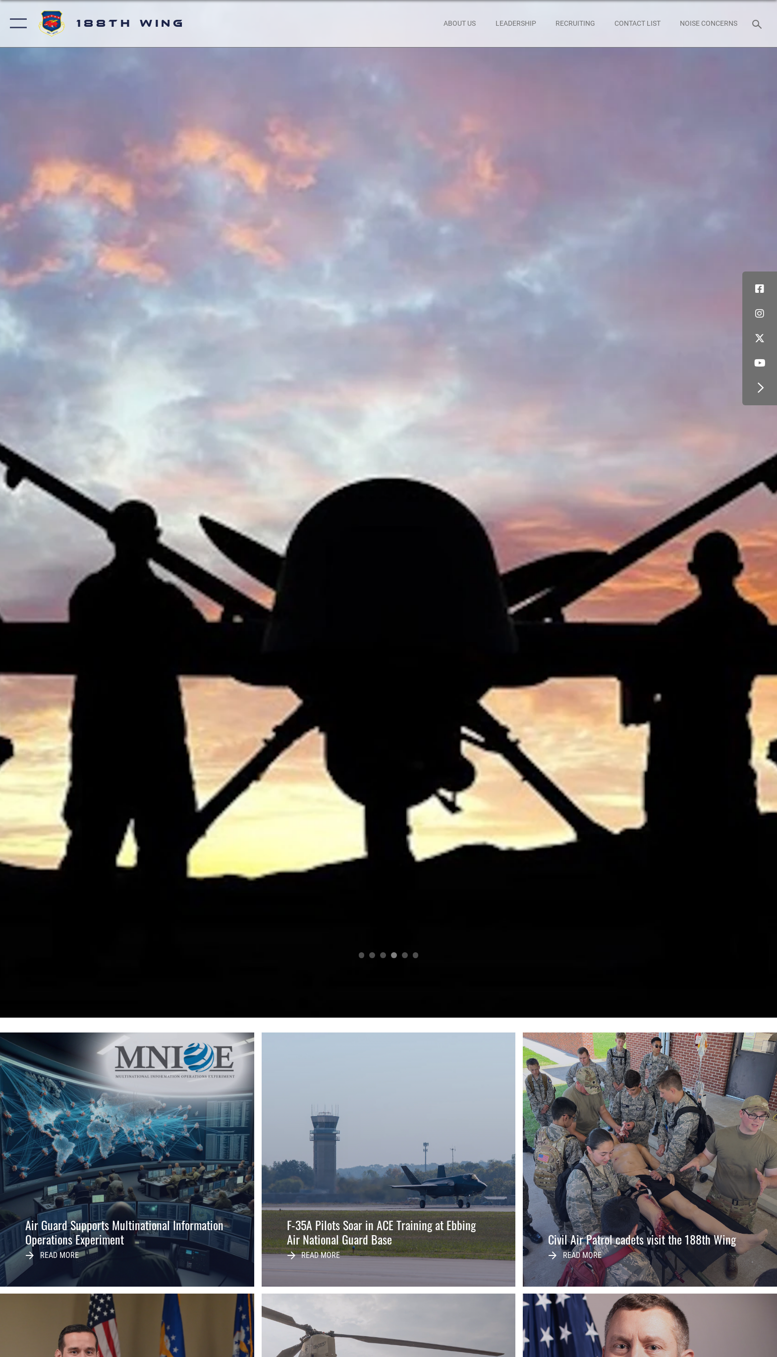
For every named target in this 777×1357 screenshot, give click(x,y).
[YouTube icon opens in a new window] (759, 363)
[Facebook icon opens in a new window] (759, 288)
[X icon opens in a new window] (759, 338)
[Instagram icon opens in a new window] (759, 313)
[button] (16, 23)
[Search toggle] (758, 23)
